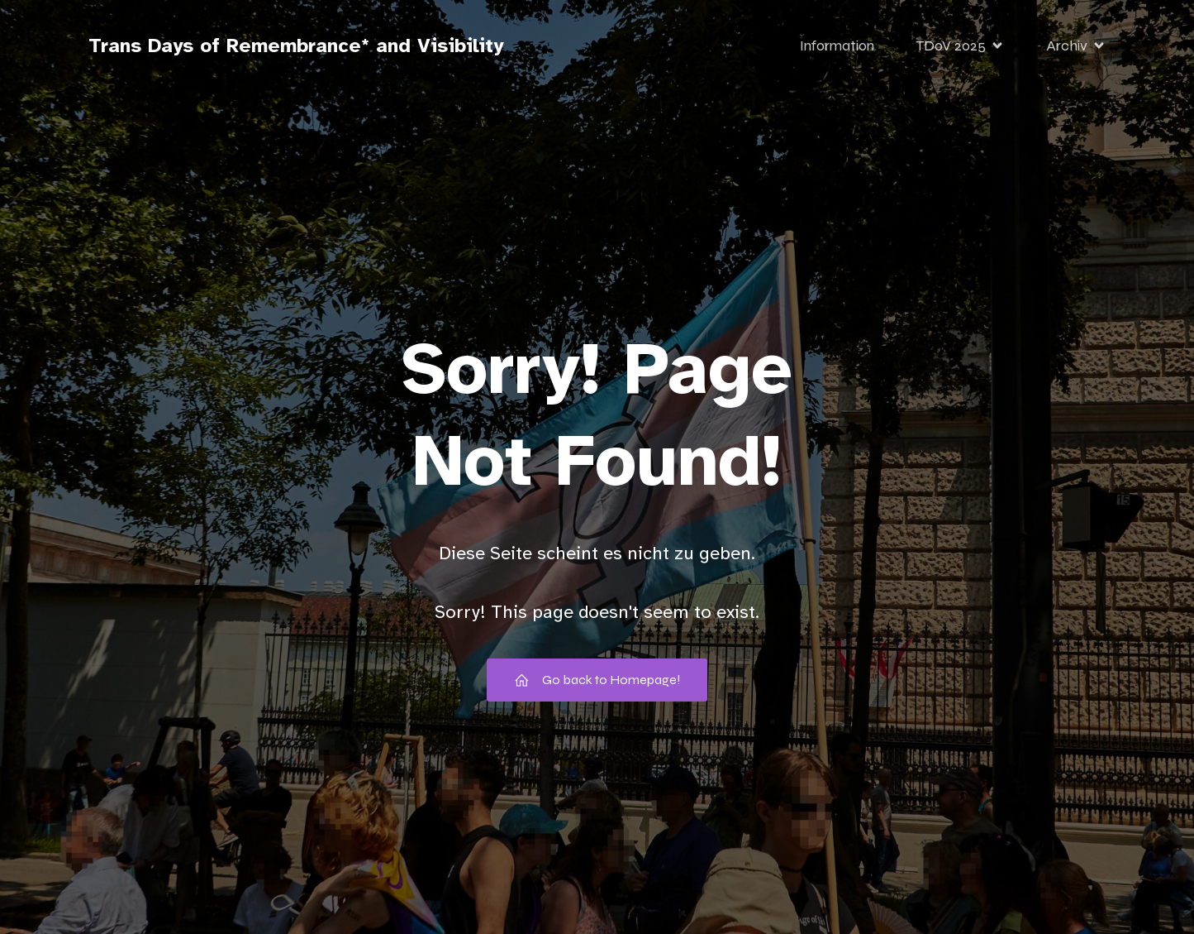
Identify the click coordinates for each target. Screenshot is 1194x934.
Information (837, 45)
